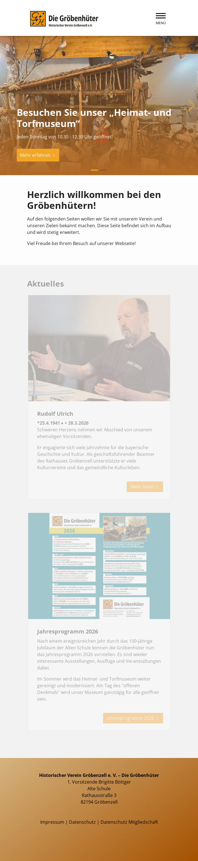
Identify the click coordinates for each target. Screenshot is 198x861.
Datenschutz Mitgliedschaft (129, 822)
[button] (94, 170)
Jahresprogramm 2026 (133, 718)
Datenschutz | (85, 822)
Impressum (52, 822)
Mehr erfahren (38, 155)
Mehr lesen (144, 487)
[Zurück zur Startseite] (63, 18)
